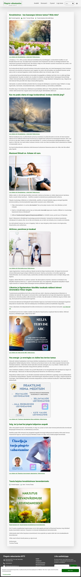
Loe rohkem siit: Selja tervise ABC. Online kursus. (22, 352)
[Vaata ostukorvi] (77, 3)
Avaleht (36, 3)
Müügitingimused (40, 564)
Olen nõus (70, 570)
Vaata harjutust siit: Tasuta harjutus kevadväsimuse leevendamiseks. (27, 524)
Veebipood (38, 560)
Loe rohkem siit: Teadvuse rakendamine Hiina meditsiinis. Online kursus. (28, 419)
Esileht (37, 558)
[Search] (73, 3)
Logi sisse (60, 3)
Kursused (44, 3)
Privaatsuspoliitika (7, 574)
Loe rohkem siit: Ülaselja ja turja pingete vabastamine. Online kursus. (27, 473)
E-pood (52, 3)
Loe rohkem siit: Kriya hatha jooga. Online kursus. (22, 268)
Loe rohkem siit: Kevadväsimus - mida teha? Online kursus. (24, 57)
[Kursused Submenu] (47, 3)
